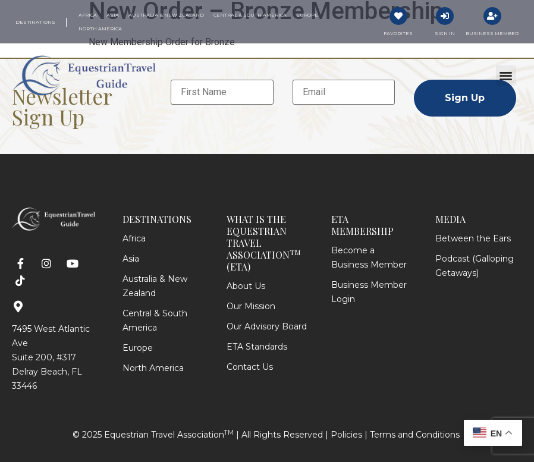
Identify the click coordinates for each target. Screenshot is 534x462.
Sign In (445, 33)
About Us (246, 286)
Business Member (492, 33)
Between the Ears (473, 238)
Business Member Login (369, 291)
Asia (130, 258)
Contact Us (250, 367)
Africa (134, 238)
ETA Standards (257, 346)
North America (153, 368)
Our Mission (251, 306)
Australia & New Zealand (154, 286)
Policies (346, 434)
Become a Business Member (369, 257)
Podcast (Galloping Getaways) (474, 265)
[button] (506, 75)
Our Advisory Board (267, 326)
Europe (137, 347)
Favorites (398, 33)
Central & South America (154, 320)
